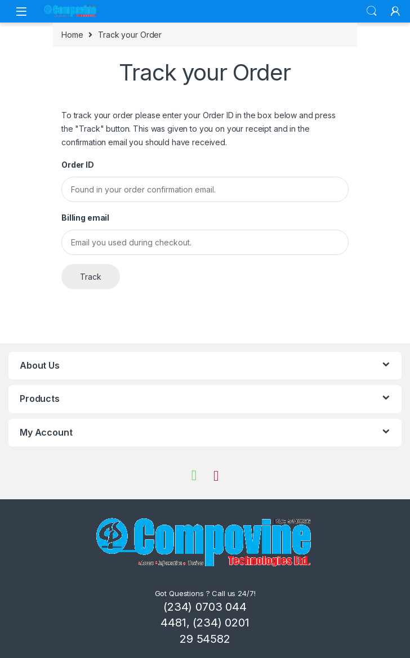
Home (72, 34)
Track (90, 276)
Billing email (85, 217)
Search (372, 11)
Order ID (77, 164)
